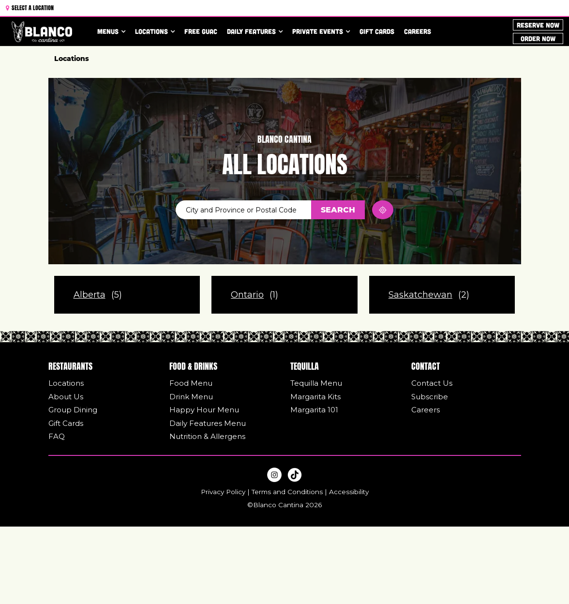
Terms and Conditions (287, 492)
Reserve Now (538, 25)
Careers (417, 31)
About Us (65, 396)
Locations (151, 31)
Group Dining (72, 409)
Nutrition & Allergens (207, 436)
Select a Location (30, 7)
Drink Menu (191, 396)
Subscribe (429, 396)
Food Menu (190, 383)
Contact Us (431, 383)
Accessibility (349, 492)
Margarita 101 (314, 409)
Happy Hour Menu (204, 409)
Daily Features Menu (207, 423)
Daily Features (251, 31)
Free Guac (200, 31)
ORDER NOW (538, 38)
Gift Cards (376, 31)
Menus (108, 31)
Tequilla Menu (316, 383)
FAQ (56, 436)
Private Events (317, 31)
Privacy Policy (223, 492)
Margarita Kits (315, 396)
